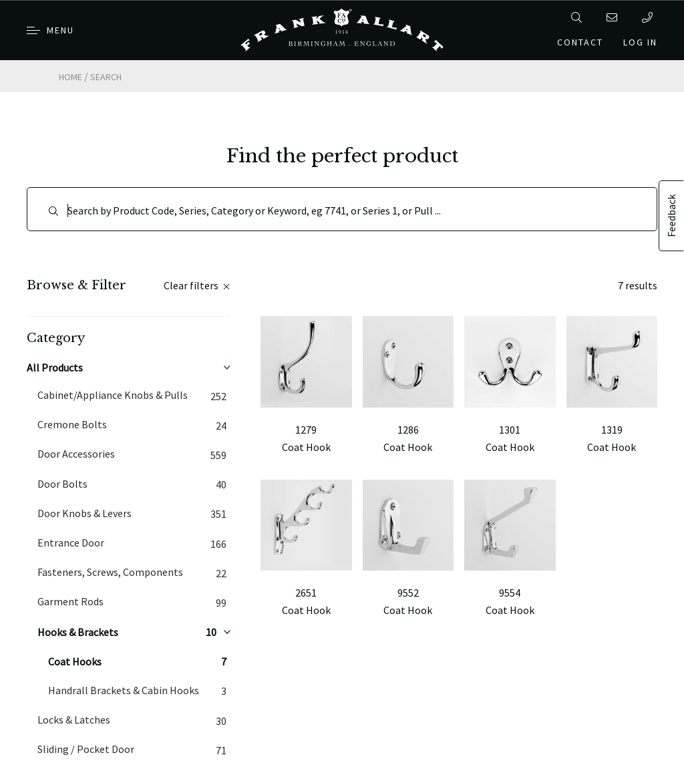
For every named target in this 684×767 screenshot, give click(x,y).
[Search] (342, 209)
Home (70, 77)
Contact (580, 42)
